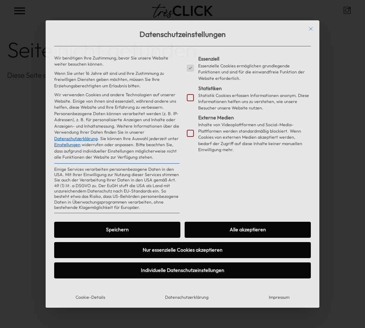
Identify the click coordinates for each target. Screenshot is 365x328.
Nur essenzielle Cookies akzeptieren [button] (182, 250)
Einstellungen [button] (67, 144)
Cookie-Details (90, 297)
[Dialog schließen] (311, 29)
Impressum (279, 297)
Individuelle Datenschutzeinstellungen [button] (182, 270)
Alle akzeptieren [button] (248, 229)
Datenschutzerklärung (76, 138)
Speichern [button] (117, 229)
